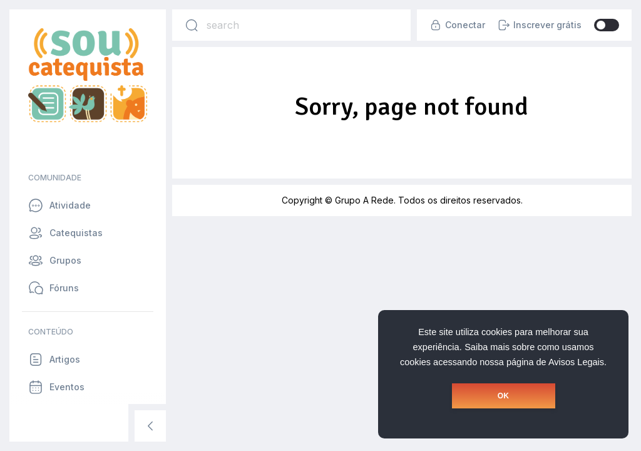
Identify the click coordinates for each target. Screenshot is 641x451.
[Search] (191, 25)
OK (503, 395)
